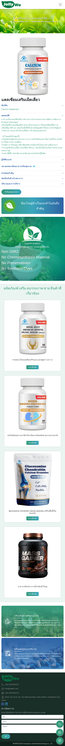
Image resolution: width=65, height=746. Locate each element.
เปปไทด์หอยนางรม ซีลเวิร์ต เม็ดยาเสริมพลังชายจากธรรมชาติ (32, 435)
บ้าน (8, 22)
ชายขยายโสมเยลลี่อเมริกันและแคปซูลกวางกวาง (32, 360)
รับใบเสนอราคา (11, 192)
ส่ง (6, 736)
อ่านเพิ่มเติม (32, 367)
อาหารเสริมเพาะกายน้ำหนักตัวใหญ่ (32, 586)
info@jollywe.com (11, 689)
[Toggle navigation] (60, 4)
